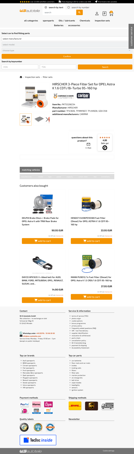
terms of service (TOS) (80, 316)
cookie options (77, 321)
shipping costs (59, 236)
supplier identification (80, 333)
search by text (55, 7)
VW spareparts (28, 387)
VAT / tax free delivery (80, 331)
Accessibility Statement (80, 348)
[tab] (54, 7)
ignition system (77, 390)
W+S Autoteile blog (79, 343)
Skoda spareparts (29, 383)
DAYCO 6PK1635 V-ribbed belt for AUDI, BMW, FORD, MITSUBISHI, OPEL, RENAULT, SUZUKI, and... (42, 280)
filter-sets (75, 373)
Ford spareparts (29, 370)
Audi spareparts (29, 360)
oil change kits (77, 378)
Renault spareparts (30, 380)
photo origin (76, 318)
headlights (76, 385)
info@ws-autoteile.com (32, 336)
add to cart (42, 240)
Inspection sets (32, 77)
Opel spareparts (29, 375)
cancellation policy (79, 340)
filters (74, 370)
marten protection (78, 375)
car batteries (76, 360)
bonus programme (79, 323)
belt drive (75, 380)
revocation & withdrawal (81, 335)
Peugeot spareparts (30, 378)
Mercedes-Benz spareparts (33, 373)
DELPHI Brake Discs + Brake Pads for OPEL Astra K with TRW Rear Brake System (40, 221)
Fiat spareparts (28, 368)
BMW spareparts (29, 363)
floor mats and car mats (81, 363)
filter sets (47, 77)
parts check (76, 338)
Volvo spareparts (29, 385)
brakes (74, 365)
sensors (74, 387)
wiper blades (76, 383)
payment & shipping (79, 345)
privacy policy (77, 326)
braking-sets (76, 368)
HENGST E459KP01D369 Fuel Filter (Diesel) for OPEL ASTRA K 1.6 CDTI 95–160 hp (90, 221)
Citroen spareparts (30, 365)
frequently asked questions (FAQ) (84, 328)
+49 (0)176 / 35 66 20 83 (45, 333)
